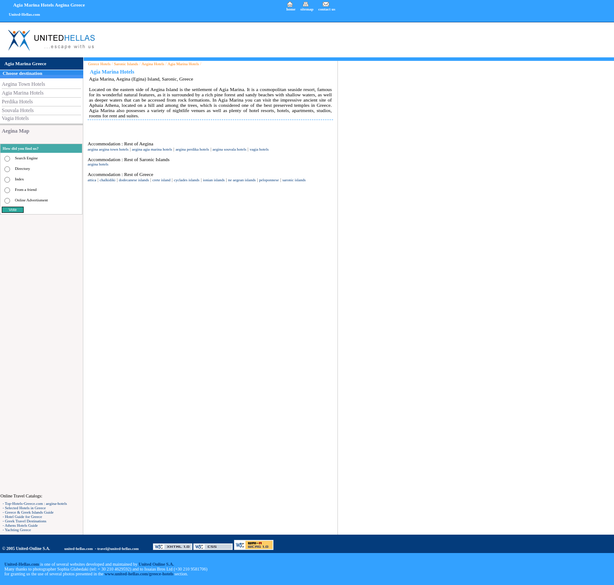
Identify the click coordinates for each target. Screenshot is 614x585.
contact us (326, 9)
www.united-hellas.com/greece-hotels (139, 573)
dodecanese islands (134, 180)
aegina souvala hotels (229, 149)
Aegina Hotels (153, 64)
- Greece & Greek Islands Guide (28, 512)
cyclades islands (186, 180)
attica (92, 180)
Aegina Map (15, 131)
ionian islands (214, 180)
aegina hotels (98, 164)
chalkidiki (107, 180)
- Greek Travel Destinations (24, 521)
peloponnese (269, 180)
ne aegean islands (242, 180)
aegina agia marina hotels (152, 149)
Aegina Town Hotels (23, 84)
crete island (161, 180)
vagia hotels (259, 149)
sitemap (306, 9)
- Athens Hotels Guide (20, 525)
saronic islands (293, 180)
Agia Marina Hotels (22, 93)
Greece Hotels (99, 64)
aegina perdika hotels (192, 149)
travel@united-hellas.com (118, 548)
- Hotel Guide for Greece (22, 517)
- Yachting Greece (17, 530)
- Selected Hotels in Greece (24, 508)
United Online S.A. (156, 564)
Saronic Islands (126, 64)
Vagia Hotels (15, 118)
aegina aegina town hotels (108, 149)
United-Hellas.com (24, 14)
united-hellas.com (78, 548)
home (290, 9)
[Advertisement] (42, 353)
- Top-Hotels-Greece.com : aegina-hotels (35, 503)
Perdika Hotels (17, 102)
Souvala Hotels (18, 110)
